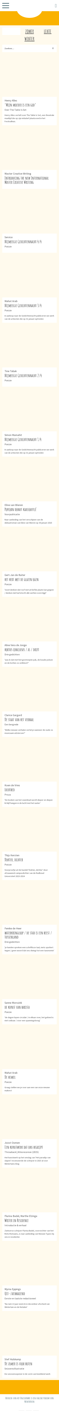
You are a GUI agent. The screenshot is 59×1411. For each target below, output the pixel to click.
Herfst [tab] (11, 31)
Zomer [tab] (29, 31)
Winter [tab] (29, 39)
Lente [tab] (47, 31)
